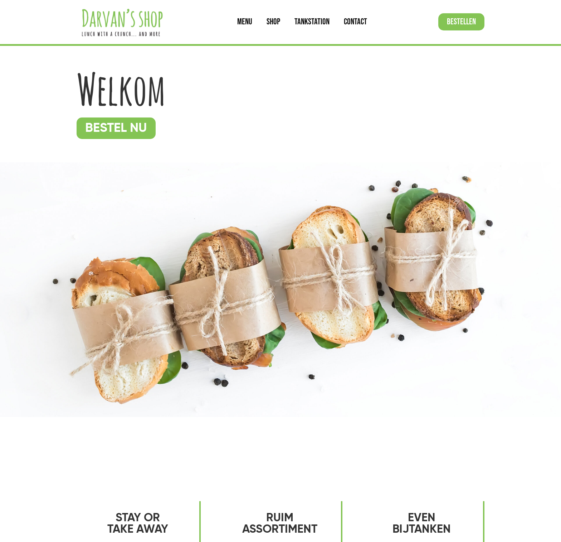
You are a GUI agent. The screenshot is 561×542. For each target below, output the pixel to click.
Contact (355, 21)
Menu (244, 21)
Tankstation (312, 21)
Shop (273, 21)
